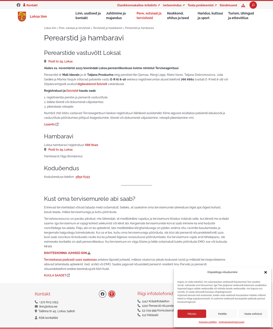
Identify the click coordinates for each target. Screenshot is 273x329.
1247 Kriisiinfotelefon (155, 301)
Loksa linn (38, 16)
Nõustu (191, 313)
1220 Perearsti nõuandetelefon (162, 306)
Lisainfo (50, 125)
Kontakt (32, 5)
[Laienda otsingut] (253, 5)
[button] (265, 272)
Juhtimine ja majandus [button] (116, 15)
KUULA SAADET (55, 276)
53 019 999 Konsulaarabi (158, 311)
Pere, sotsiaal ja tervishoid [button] (149, 15)
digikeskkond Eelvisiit (92, 84)
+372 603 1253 (48, 302)
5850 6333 (83, 177)
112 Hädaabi (150, 315)
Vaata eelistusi (253, 313)
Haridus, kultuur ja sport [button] (210, 15)
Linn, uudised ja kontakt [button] (88, 15)
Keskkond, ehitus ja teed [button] (178, 15)
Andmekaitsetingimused (231, 322)
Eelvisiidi (72, 91)
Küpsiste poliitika (208, 322)
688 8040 (91, 145)
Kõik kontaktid (48, 318)
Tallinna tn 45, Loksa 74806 (56, 311)
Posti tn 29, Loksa (60, 62)
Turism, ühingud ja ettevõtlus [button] (241, 15)
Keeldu (222, 313)
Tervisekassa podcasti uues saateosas (70, 260)
